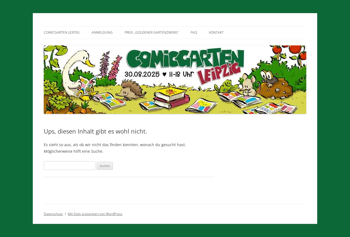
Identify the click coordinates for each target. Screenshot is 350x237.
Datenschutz (53, 214)
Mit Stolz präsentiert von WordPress (95, 214)
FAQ (194, 32)
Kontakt (216, 32)
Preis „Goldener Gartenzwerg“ (152, 32)
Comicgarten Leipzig (62, 32)
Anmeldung (102, 32)
